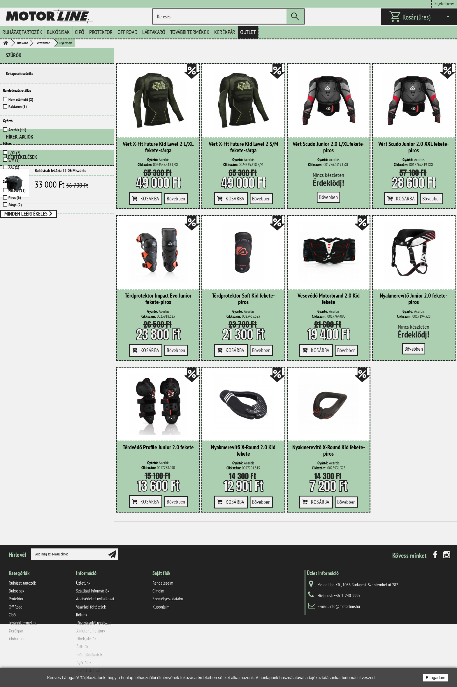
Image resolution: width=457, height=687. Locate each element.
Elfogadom (435, 677)
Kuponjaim (160, 607)
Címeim (158, 591)
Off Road (127, 32)
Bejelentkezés (444, 3)
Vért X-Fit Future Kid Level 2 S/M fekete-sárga (243, 147)
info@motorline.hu (344, 606)
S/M (14, 160)
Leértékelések (21, 243)
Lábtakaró (153, 32)
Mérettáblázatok (89, 654)
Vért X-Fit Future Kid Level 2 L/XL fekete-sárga (158, 147)
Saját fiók (161, 573)
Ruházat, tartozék (22, 32)
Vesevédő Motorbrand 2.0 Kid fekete (329, 299)
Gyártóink (83, 662)
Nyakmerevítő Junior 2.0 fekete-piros (413, 299)
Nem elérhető (20, 99)
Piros (14, 197)
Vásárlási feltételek (91, 607)
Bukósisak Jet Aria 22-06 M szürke (60, 257)
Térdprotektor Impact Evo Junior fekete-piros (158, 299)
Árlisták (82, 646)
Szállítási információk (92, 591)
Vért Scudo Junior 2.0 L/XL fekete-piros (329, 147)
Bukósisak (58, 32)
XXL (13, 167)
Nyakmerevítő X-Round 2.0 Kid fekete (243, 450)
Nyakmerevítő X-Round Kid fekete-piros (328, 450)
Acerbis (17, 129)
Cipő (79, 32)
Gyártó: (152, 159)
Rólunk (81, 615)
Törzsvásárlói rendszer (93, 622)
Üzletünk (83, 583)
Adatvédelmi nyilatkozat (95, 599)
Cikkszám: (145, 164)
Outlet (248, 32)
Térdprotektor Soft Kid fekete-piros (243, 299)
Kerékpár (224, 32)
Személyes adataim (167, 599)
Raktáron (17, 106)
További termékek (190, 32)
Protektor (101, 32)
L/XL (14, 152)
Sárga (15, 204)
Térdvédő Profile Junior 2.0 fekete (158, 447)
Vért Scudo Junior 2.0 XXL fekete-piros (413, 147)
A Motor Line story (90, 630)
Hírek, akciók (19, 225)
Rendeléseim (162, 583)
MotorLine (17, 638)
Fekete (17, 190)
